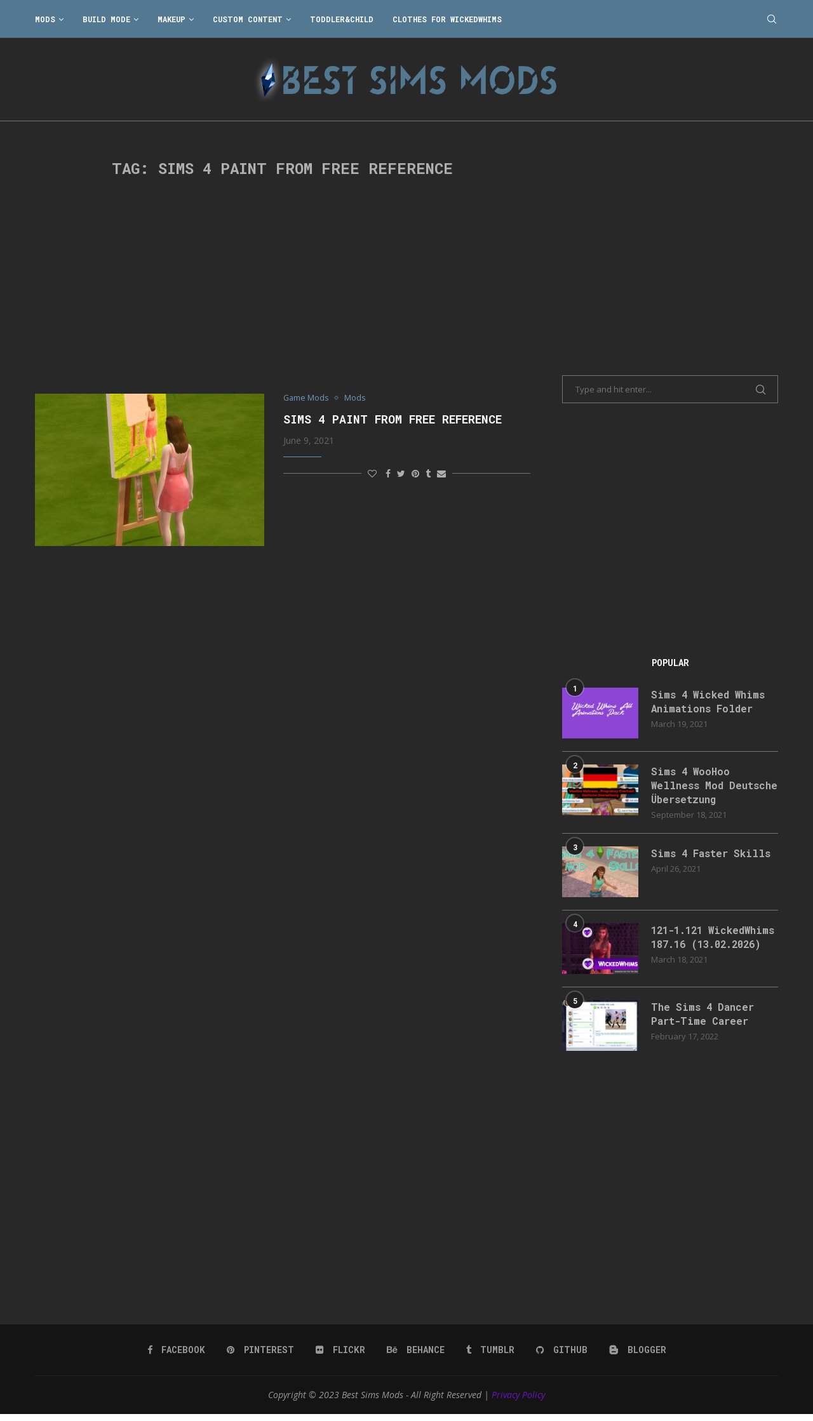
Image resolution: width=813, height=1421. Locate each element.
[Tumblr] (490, 1355)
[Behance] (415, 1355)
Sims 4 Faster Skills (712, 853)
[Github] (560, 1355)
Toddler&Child (341, 19)
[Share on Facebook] (388, 473)
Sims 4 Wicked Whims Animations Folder (710, 701)
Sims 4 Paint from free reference (392, 419)
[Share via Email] (441, 473)
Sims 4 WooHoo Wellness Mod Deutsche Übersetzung (711, 785)
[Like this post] (372, 473)
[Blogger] (636, 1355)
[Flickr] (340, 1355)
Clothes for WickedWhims (447, 19)
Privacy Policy (518, 1400)
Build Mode (106, 19)
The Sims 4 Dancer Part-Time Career (704, 1020)
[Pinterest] (261, 1355)
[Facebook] (177, 1355)
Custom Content (248, 19)
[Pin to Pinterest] (415, 473)
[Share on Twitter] (401, 473)
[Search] (771, 19)
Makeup (171, 19)
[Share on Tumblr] (428, 473)
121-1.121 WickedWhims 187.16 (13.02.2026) (706, 945)
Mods (45, 19)
